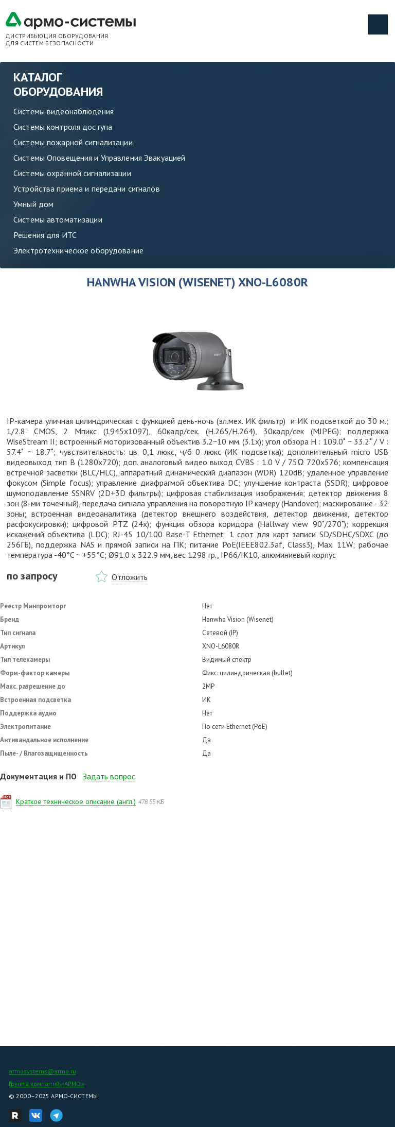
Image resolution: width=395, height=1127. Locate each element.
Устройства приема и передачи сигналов (86, 188)
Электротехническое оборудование (78, 250)
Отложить (130, 577)
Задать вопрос (109, 776)
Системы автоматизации (57, 219)
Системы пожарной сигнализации (73, 142)
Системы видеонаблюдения (63, 111)
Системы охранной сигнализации (72, 173)
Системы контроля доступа (62, 127)
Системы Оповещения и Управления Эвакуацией (99, 157)
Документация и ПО (38, 776)
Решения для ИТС (45, 235)
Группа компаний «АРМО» (46, 1083)
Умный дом (33, 204)
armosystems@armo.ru (42, 1071)
